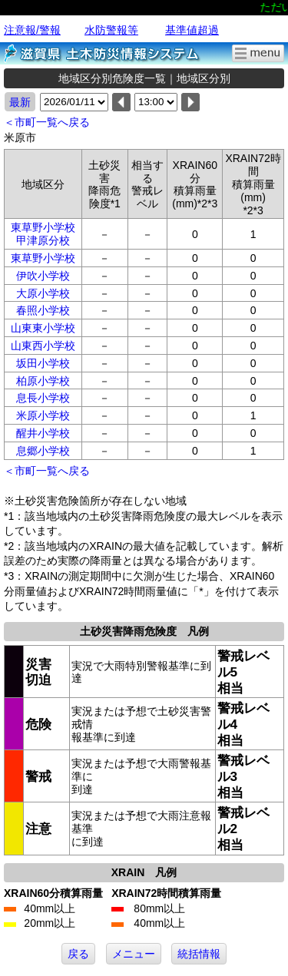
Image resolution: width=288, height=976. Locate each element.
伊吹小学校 (43, 276)
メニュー (133, 954)
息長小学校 (43, 398)
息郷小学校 (43, 451)
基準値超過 (192, 30)
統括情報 (198, 954)
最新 (20, 102)
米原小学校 (43, 415)
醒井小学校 (43, 433)
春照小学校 (43, 310)
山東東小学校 (43, 328)
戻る (78, 954)
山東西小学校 (43, 345)
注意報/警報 (32, 30)
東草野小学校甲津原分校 (43, 233)
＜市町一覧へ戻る (47, 122)
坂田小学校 (43, 363)
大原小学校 (43, 293)
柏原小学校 (43, 381)
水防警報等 (111, 30)
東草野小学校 (43, 258)
